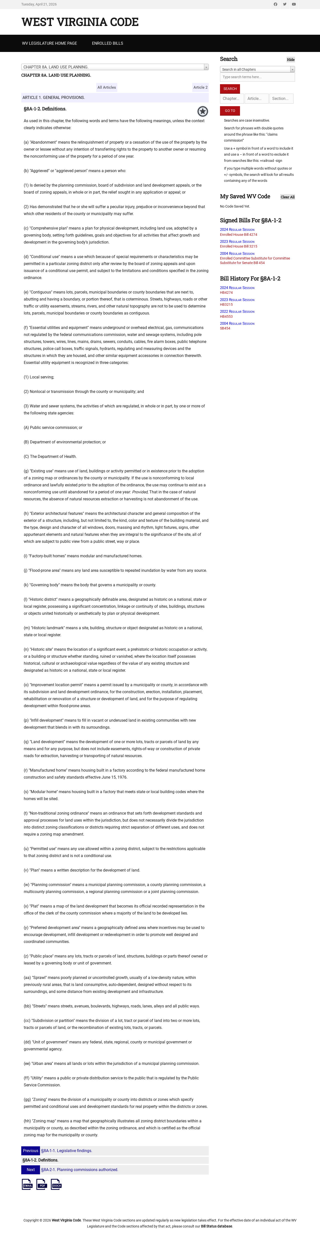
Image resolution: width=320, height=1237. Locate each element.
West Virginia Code (79, 21)
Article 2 (201, 87)
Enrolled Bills (107, 43)
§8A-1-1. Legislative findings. (57, 1150)
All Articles (107, 87)
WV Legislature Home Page (49, 43)
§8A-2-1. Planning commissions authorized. (70, 1169)
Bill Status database (216, 1226)
